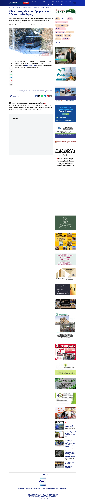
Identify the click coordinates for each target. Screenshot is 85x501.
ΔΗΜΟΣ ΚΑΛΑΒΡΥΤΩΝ (62, 25)
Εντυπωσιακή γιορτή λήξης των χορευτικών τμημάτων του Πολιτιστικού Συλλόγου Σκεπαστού (70, 465)
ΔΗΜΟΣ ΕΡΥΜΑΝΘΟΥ (61, 22)
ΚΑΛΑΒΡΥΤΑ (19, 7)
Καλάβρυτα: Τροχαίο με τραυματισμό (69, 425)
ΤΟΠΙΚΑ (42, 7)
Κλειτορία (67, 35)
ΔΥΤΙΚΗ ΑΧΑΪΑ (60, 32)
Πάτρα (58, 39)
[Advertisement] (65, 190)
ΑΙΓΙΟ (57, 18)
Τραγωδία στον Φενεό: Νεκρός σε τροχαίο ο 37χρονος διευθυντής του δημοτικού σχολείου (70, 453)
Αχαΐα (63, 18)
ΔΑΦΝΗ (70, 18)
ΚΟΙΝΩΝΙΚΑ (59, 35)
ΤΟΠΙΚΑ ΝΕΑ (48, 7)
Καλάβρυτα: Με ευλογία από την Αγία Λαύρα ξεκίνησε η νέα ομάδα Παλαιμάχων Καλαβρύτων (70, 443)
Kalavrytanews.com (30, 65)
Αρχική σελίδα (12, 7)
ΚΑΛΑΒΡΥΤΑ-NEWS (27, 7)
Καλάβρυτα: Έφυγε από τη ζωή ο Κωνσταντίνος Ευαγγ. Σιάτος (70, 434)
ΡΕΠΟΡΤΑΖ (65, 39)
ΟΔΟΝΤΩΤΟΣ (36, 7)
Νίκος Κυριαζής (16, 25)
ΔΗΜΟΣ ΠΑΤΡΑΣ (60, 28)
